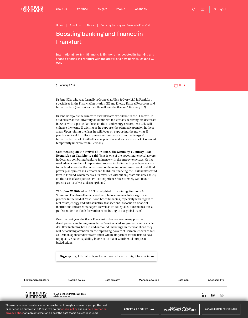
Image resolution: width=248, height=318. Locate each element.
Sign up (65, 256)
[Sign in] (220, 9)
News (91, 25)
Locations (140, 9)
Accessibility (216, 280)
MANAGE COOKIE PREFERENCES (221, 309)
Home (60, 25)
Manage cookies (149, 280)
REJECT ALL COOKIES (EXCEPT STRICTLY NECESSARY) (180, 309)
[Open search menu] (193, 9)
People (120, 9)
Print (179, 85)
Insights (101, 9)
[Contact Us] (202, 9)
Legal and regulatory (36, 280)
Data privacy (112, 280)
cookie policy (69, 309)
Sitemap (183, 280)
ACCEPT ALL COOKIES (139, 309)
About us (61, 9)
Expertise (82, 9)
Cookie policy (76, 280)
